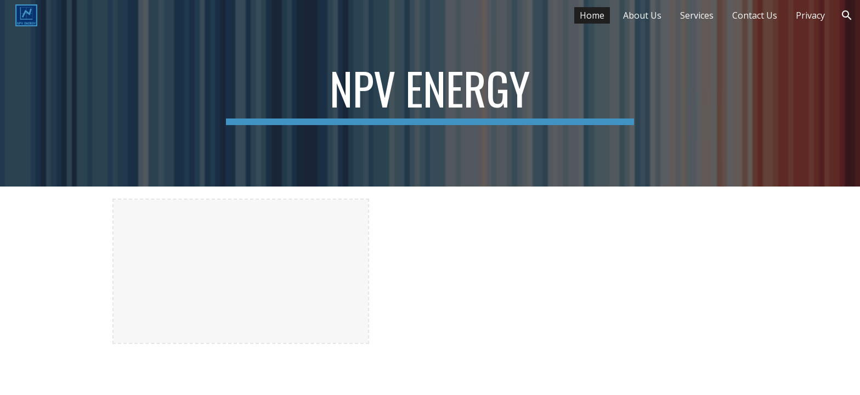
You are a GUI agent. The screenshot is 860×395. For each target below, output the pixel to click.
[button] (847, 15)
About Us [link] (642, 15)
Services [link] (697, 15)
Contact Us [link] (754, 15)
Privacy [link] (810, 15)
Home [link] (592, 15)
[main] (430, 93)
